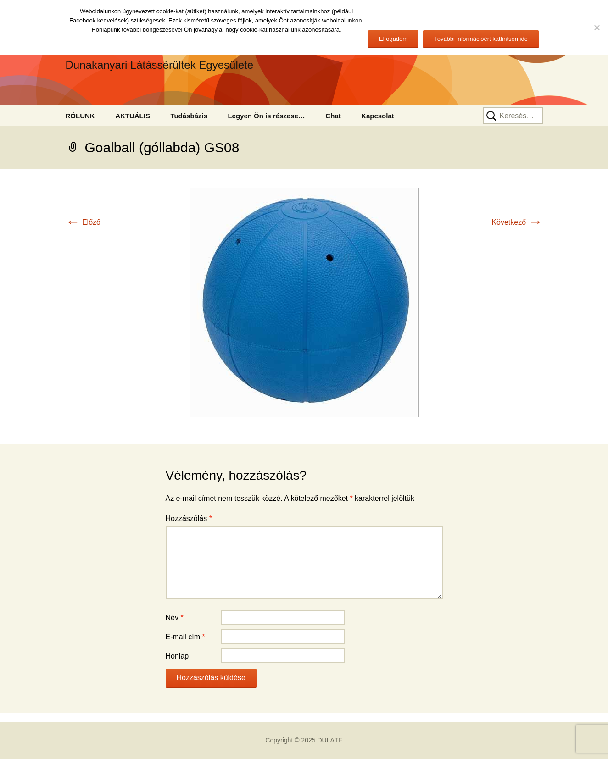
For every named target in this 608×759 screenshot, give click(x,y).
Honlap (177, 656)
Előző (83, 222)
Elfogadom (393, 38)
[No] (596, 27)
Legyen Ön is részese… (266, 116)
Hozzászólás (189, 518)
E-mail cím (185, 637)
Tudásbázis (188, 116)
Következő (516, 222)
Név (175, 617)
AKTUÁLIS (132, 116)
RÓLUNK (80, 116)
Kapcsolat (377, 116)
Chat (332, 116)
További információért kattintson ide (481, 38)
